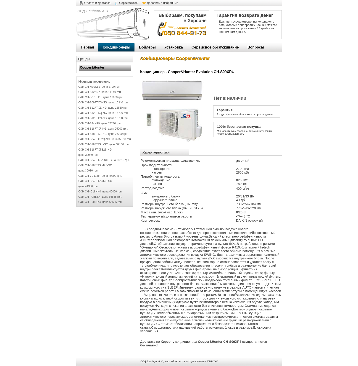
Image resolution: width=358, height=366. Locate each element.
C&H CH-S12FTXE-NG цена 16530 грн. (103, 107)
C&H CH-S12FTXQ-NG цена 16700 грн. (103, 113)
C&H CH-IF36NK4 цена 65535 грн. (100, 196)
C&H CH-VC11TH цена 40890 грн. (100, 175)
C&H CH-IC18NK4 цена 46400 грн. (100, 191)
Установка (173, 47)
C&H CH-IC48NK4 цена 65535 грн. (100, 202)
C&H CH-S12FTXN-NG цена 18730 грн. (103, 118)
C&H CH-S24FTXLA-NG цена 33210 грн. (104, 160)
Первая (87, 47)
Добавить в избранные (162, 3)
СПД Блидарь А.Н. (92, 11)
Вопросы (255, 47)
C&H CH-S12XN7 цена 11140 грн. (99, 92)
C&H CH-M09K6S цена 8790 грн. (99, 86)
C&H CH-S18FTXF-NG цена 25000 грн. (103, 128)
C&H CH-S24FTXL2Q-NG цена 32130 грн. (105, 139)
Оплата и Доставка (97, 3)
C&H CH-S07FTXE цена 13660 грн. (100, 97)
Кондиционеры (116, 47)
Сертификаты (128, 3)
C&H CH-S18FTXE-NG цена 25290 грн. (103, 134)
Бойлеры (147, 47)
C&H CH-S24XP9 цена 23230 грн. (99, 123)
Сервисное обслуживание (215, 47)
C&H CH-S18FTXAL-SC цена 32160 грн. (103, 144)
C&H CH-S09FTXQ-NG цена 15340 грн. (103, 102)
